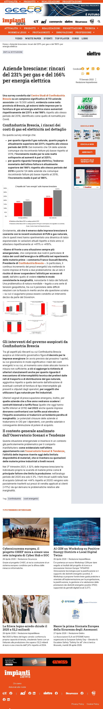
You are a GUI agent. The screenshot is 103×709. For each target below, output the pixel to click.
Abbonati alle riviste (17, 687)
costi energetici (31, 498)
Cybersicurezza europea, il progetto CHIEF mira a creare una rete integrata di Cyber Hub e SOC (26, 552)
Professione (85, 32)
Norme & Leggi (19, 32)
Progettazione (72, 1)
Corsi (75, 38)
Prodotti (31, 1)
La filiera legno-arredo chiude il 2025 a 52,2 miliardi (25, 627)
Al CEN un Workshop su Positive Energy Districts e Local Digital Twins (77, 552)
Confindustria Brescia (31, 263)
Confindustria (14, 498)
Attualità (12, 1)
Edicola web (87, 144)
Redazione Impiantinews (86, 82)
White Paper (33, 38)
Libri (85, 38)
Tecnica (92, 28)
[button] (99, 21)
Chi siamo (17, 683)
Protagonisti (43, 32)
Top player (62, 38)
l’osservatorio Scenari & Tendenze (44, 451)
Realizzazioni (51, 1)
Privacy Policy (78, 704)
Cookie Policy (93, 704)
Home (5, 44)
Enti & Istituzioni (12, 52)
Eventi (48, 38)
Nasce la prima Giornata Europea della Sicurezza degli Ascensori (76, 627)
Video (18, 38)
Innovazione (64, 32)
